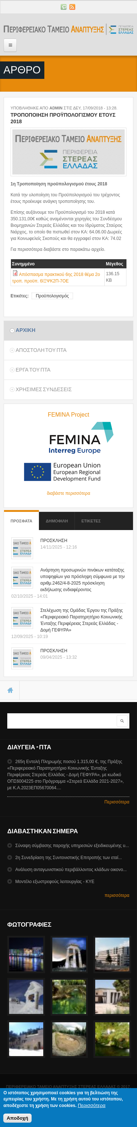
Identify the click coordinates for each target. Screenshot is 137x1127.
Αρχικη (25, 330)
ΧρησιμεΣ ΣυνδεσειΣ (44, 389)
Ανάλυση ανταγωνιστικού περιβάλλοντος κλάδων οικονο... (71, 869)
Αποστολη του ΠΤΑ (41, 350)
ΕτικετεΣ (91, 521)
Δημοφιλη (57, 521)
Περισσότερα (116, 802)
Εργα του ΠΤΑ (33, 370)
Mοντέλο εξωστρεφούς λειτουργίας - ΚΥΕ (54, 881)
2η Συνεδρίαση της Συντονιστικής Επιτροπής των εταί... (68, 857)
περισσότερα (117, 895)
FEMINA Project (68, 415)
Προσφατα (21, 517)
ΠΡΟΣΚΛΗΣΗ (53, 540)
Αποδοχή (17, 1120)
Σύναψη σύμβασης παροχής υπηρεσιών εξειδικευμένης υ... (72, 845)
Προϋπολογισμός (52, 295)
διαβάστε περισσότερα (68, 493)
